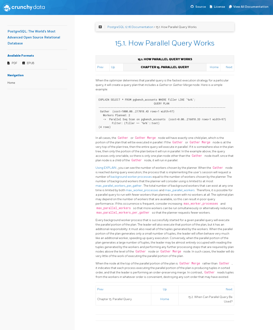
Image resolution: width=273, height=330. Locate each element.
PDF (14, 63)
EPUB (30, 63)
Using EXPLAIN (106, 168)
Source (200, 7)
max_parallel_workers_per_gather (119, 186)
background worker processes (131, 177)
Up (113, 67)
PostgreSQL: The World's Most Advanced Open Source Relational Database (33, 37)
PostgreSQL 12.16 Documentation (130, 27)
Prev (100, 67)
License (219, 7)
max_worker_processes (142, 190)
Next (229, 67)
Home (11, 83)
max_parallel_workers (180, 190)
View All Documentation (251, 7)
